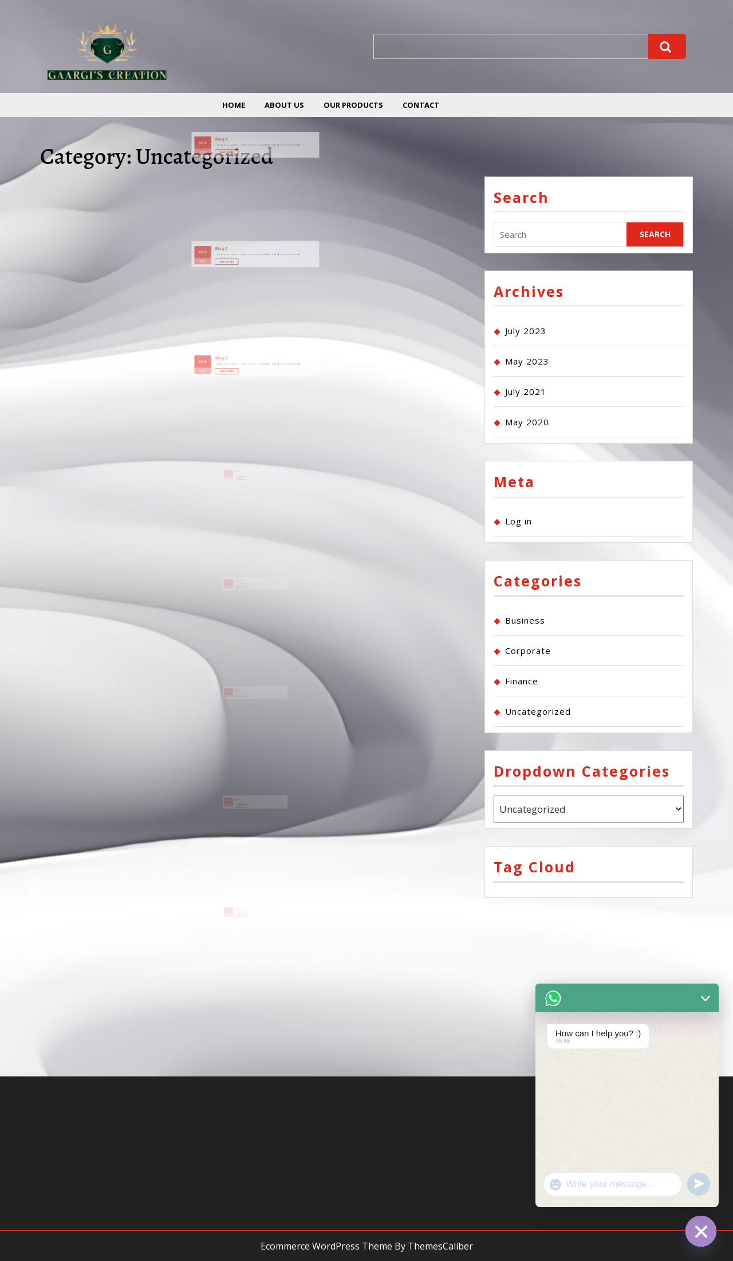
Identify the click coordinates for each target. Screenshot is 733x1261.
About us (284, 105)
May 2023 (527, 361)
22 (229, 144)
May (235, 595)
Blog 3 (238, 360)
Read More (242, 149)
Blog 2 (238, 251)
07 (237, 595)
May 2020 (527, 422)
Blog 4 (243, 485)
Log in (518, 521)
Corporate (528, 650)
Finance (521, 681)
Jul (226, 144)
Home (233, 105)
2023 (228, 149)
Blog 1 (238, 142)
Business (525, 620)
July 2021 (525, 391)
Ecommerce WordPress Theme (326, 1246)
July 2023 (525, 330)
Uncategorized (538, 711)
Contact (421, 105)
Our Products (353, 105)
